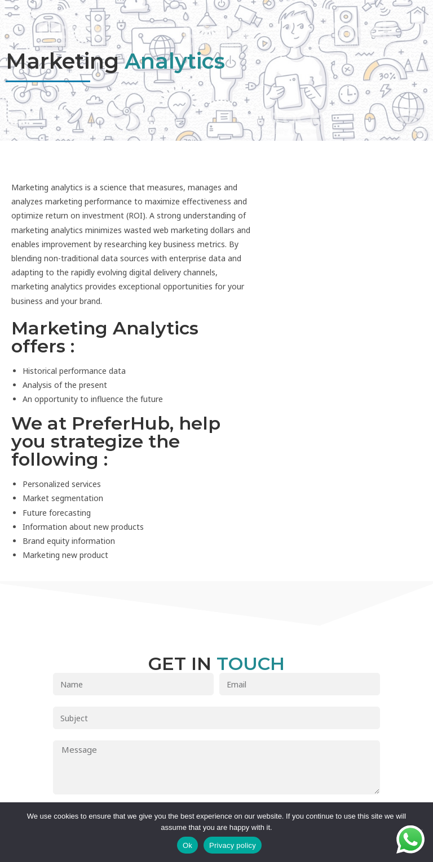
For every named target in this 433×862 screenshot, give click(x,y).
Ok (187, 845)
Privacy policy (232, 845)
